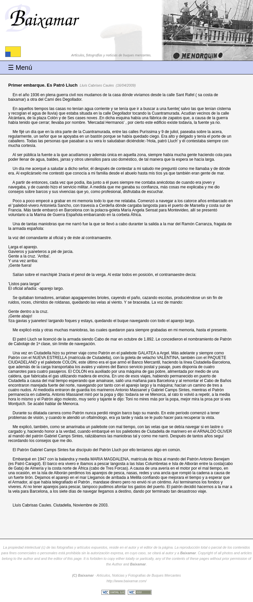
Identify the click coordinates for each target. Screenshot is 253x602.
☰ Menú (20, 67)
